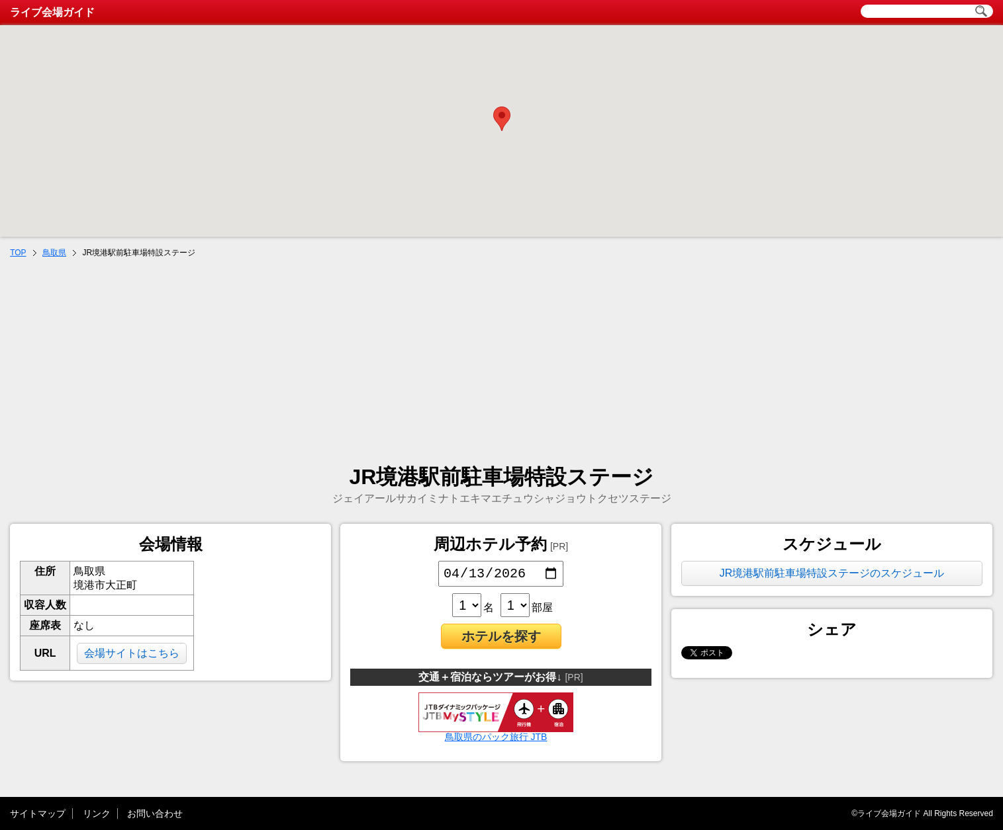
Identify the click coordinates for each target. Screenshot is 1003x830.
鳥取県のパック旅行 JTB (495, 735)
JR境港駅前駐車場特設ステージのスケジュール (832, 573)
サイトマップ (38, 813)
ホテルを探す (501, 639)
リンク (97, 813)
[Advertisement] (502, 361)
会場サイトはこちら (131, 653)
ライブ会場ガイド (52, 12)
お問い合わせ (155, 813)
